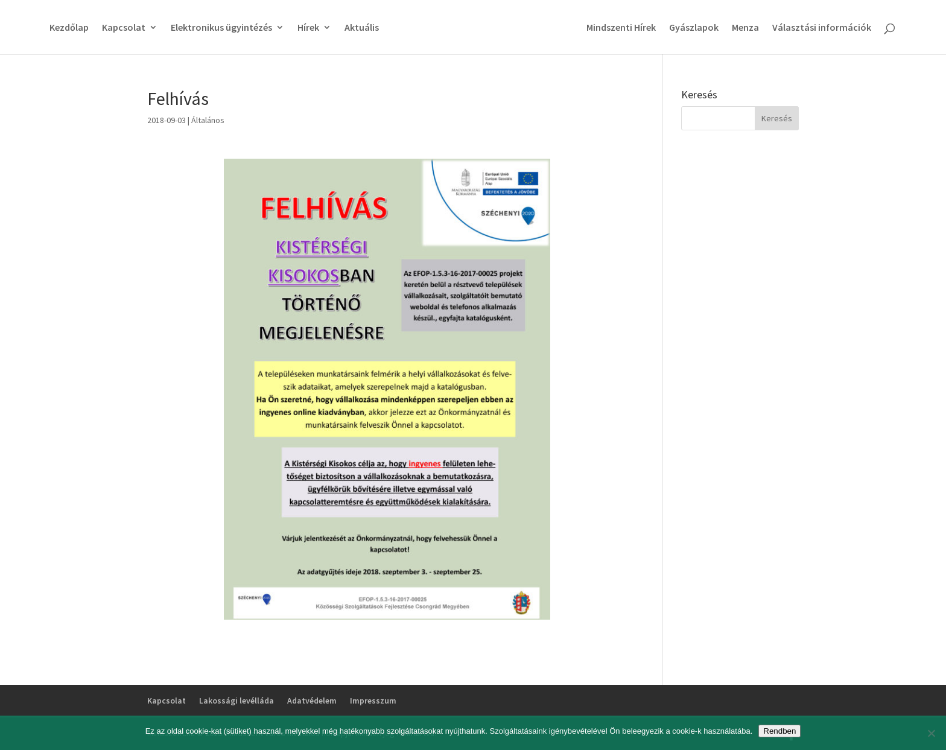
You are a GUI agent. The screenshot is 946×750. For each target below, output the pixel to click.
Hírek (308, 28)
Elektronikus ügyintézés (221, 28)
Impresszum (373, 700)
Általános (207, 120)
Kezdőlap (69, 28)
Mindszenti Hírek (621, 28)
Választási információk (821, 28)
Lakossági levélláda (236, 700)
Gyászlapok (694, 28)
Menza (745, 28)
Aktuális (361, 28)
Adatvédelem (312, 700)
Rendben (779, 731)
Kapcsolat (123, 28)
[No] (931, 733)
